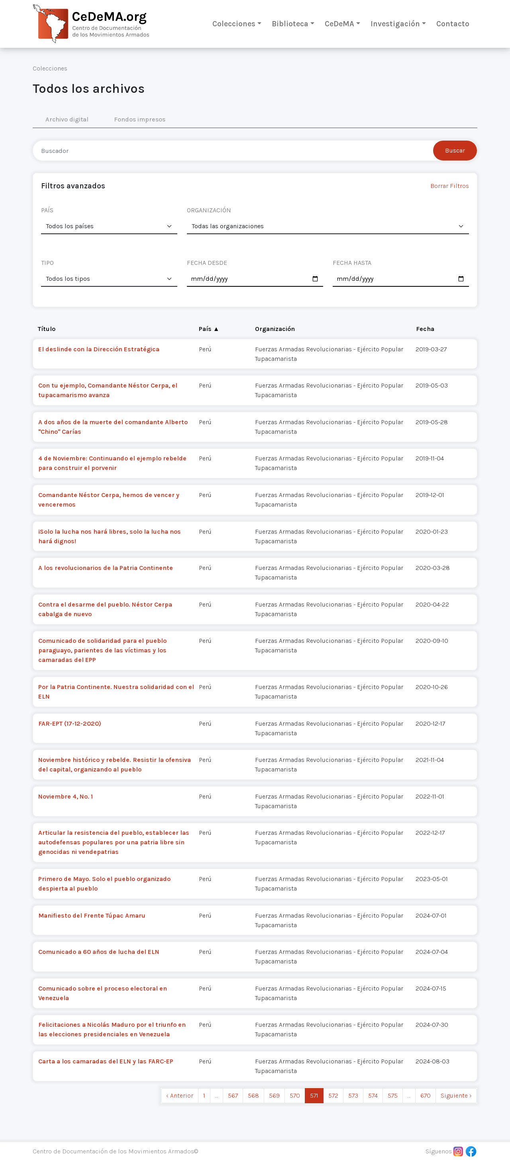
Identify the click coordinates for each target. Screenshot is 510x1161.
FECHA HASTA (352, 262)
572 (333, 1095)
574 (373, 1095)
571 (314, 1095)
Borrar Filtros (449, 186)
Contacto (452, 23)
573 (353, 1095)
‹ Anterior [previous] (179, 1095)
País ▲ (209, 329)
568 (253, 1095)
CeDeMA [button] (339, 23)
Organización (275, 329)
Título (46, 329)
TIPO (47, 262)
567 (233, 1095)
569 (274, 1095)
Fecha (425, 329)
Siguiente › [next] (456, 1095)
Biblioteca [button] (290, 23)
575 (393, 1095)
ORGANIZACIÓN (209, 210)
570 (295, 1095)
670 (425, 1095)
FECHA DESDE (207, 262)
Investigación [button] (395, 23)
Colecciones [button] (233, 23)
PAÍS (47, 210)
